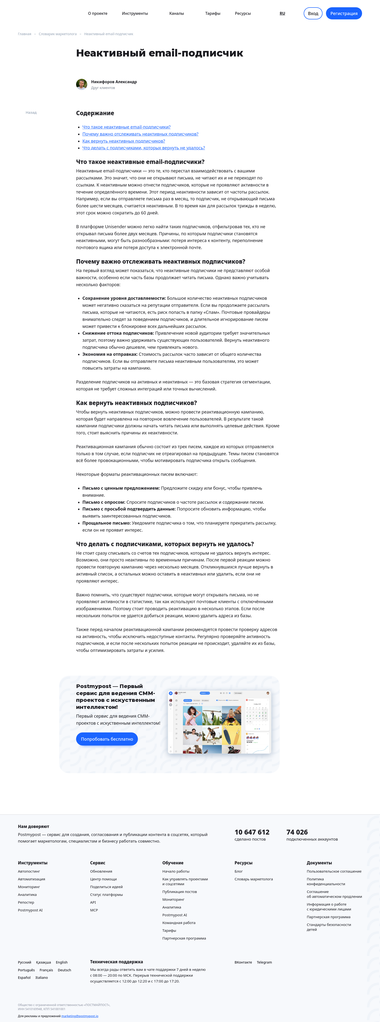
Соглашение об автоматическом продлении (334, 894)
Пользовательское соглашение (334, 871)
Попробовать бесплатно (107, 739)
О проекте (97, 13)
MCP (94, 910)
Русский (24, 962)
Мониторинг (29, 886)
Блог (239, 871)
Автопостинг (29, 871)
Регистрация (344, 13)
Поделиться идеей (106, 886)
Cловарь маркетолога (254, 878)
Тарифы (212, 13)
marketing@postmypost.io (79, 1016)
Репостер (26, 902)
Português (26, 970)
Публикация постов (179, 891)
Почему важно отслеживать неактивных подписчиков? (140, 134)
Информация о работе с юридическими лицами (329, 906)
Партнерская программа (184, 938)
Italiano (41, 977)
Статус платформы (106, 894)
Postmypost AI (30, 910)
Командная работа (179, 922)
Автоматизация (31, 878)
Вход (313, 13)
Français (46, 970)
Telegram (264, 962)
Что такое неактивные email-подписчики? (126, 127)
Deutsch (64, 970)
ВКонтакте (243, 962)
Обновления (101, 871)
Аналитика (27, 894)
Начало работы (176, 871)
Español (24, 977)
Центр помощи (103, 878)
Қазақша (43, 962)
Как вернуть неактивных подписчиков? (123, 141)
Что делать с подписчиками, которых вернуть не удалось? (143, 148)
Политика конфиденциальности (326, 881)
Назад (27, 112)
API (93, 902)
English (62, 962)
